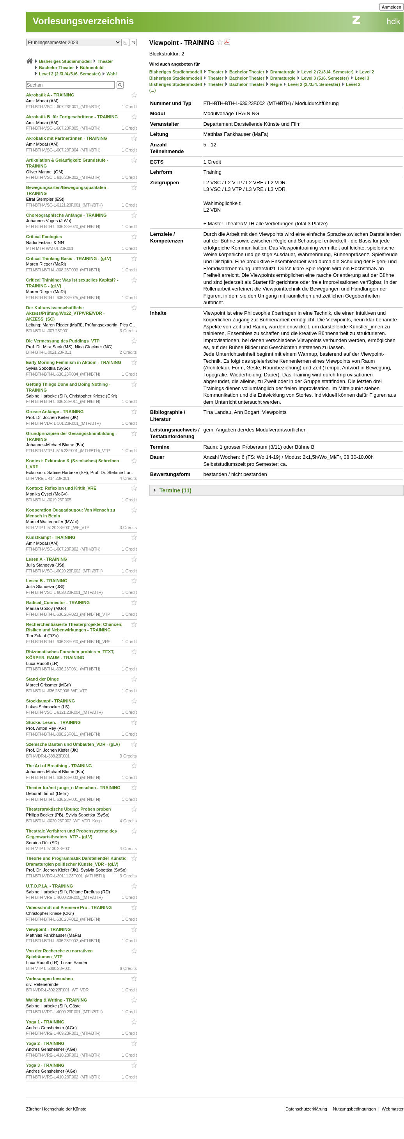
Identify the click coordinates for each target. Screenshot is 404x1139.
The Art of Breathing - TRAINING (59, 765)
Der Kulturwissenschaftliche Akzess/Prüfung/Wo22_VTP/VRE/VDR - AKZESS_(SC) (65, 313)
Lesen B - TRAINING (47, 580)
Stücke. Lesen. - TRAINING (54, 722)
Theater (105, 61)
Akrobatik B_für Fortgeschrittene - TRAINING (72, 116)
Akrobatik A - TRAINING (51, 95)
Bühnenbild (92, 67)
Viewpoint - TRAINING (49, 929)
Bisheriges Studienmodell (65, 61)
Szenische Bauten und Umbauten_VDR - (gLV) (73, 744)
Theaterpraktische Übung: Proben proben (69, 809)
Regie (276, 84)
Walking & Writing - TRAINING (57, 1000)
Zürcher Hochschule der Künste (56, 1109)
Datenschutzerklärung (306, 1109)
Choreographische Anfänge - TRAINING (67, 215)
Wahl (111, 73)
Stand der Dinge (43, 679)
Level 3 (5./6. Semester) (325, 78)
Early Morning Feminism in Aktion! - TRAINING (74, 362)
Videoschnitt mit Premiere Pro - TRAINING (69, 907)
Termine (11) (175, 490)
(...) (152, 90)
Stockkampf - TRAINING (51, 701)
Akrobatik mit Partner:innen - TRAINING (67, 138)
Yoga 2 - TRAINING (46, 1043)
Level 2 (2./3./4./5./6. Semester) (70, 73)
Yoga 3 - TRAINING (46, 1065)
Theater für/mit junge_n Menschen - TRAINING (74, 787)
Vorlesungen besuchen (50, 978)
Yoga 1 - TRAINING (46, 1022)
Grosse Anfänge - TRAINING (55, 411)
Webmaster (393, 1109)
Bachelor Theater (56, 67)
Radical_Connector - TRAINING (58, 602)
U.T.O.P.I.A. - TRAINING (50, 886)
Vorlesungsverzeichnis (83, 21)
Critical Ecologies (44, 236)
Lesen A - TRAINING (47, 559)
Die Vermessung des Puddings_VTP (63, 341)
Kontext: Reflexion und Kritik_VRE (61, 488)
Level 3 (362, 78)
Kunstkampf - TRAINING (51, 537)
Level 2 (367, 72)
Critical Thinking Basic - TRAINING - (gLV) (69, 258)
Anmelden (391, 7)
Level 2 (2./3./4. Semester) (327, 72)
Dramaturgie (283, 72)
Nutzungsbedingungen (354, 1109)
